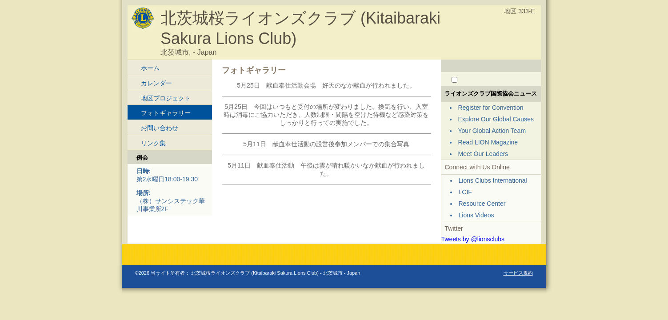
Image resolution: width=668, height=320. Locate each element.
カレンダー (156, 83)
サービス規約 (518, 273)
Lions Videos (476, 215)
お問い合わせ (159, 128)
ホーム (150, 68)
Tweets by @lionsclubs (473, 239)
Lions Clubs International (493, 180)
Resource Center (482, 203)
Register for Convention (491, 107)
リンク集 (153, 143)
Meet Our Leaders (483, 153)
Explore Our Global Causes (496, 119)
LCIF (465, 192)
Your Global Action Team (492, 130)
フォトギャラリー (166, 112)
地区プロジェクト (166, 98)
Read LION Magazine (488, 142)
